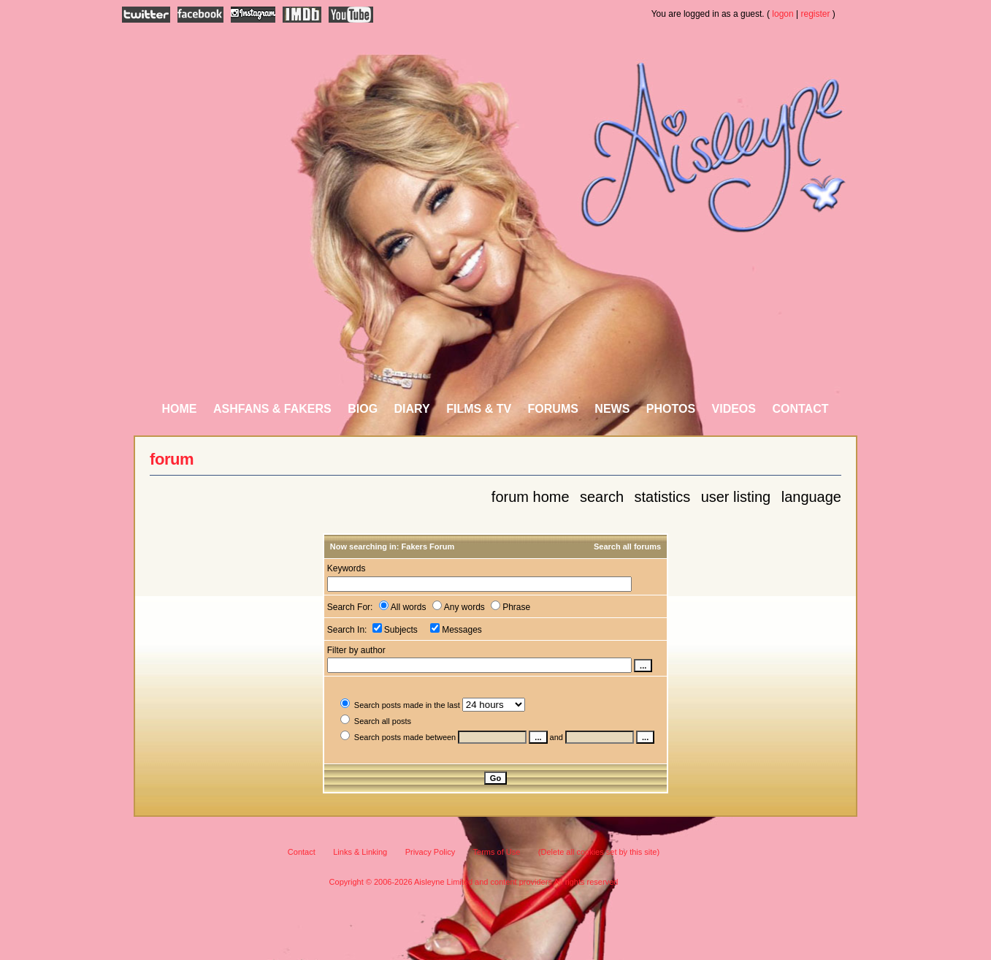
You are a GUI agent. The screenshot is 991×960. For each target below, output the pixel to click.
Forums (553, 409)
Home (179, 409)
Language (811, 497)
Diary (412, 409)
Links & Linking (360, 851)
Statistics (662, 497)
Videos (734, 409)
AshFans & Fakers (272, 409)
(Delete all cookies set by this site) (598, 851)
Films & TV (478, 409)
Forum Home (530, 497)
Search (602, 497)
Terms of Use (497, 851)
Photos (670, 409)
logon (782, 14)
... (538, 737)
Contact (800, 409)
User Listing (736, 497)
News (612, 409)
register (815, 14)
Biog (363, 409)
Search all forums (627, 546)
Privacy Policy (430, 851)
